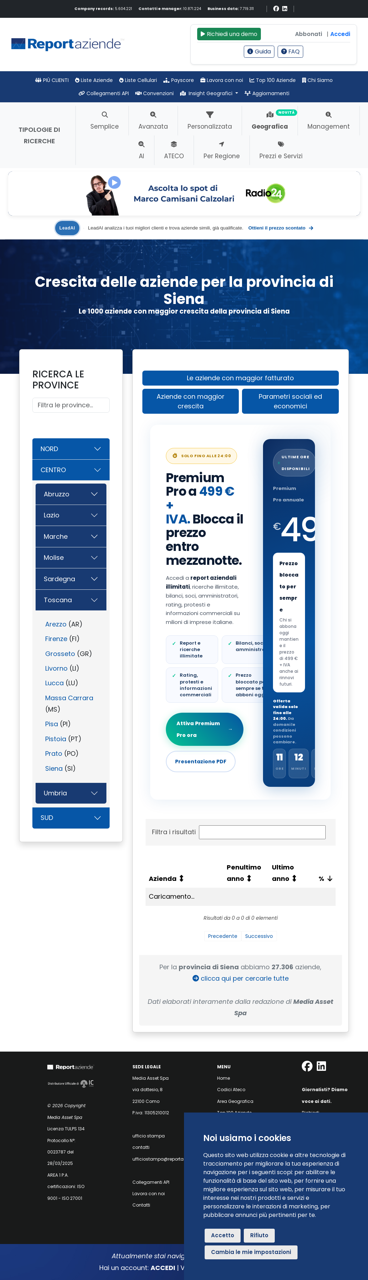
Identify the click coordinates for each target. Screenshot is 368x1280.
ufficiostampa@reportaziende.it (166, 1159)
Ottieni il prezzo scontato (280, 228)
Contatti (141, 1205)
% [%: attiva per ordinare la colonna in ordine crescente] (321, 878)
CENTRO (53, 469)
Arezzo (56, 624)
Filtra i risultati (239, 832)
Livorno (56, 668)
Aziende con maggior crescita (191, 401)
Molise (54, 557)
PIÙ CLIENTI (52, 80)
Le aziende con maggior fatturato (240, 377)
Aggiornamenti (267, 93)
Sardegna (59, 578)
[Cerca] (71, 405)
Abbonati (308, 34)
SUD (47, 817)
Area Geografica (235, 1101)
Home (223, 1078)
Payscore (178, 80)
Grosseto (60, 653)
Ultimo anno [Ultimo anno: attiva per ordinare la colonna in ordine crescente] (283, 873)
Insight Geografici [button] (207, 93)
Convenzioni (154, 93)
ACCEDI (163, 1267)
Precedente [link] (222, 936)
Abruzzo (56, 494)
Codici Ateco (231, 1090)
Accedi (340, 34)
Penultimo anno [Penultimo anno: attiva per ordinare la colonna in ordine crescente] (244, 873)
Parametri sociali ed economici (290, 401)
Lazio (51, 515)
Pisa (51, 723)
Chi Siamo (317, 80)
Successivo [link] (259, 936)
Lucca (54, 682)
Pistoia (55, 738)
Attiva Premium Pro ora (205, 729)
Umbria (55, 793)
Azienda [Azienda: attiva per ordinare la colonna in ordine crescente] (163, 878)
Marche (56, 536)
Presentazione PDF (200, 761)
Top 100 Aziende (272, 80)
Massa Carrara (69, 697)
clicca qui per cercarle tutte (241, 978)
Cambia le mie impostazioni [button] (251, 1252)
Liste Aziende (94, 80)
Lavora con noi (221, 80)
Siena (54, 768)
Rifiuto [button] (259, 1235)
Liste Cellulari (138, 80)
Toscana (58, 599)
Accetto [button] (222, 1235)
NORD (49, 448)
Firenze (56, 638)
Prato (53, 753)
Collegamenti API (104, 93)
